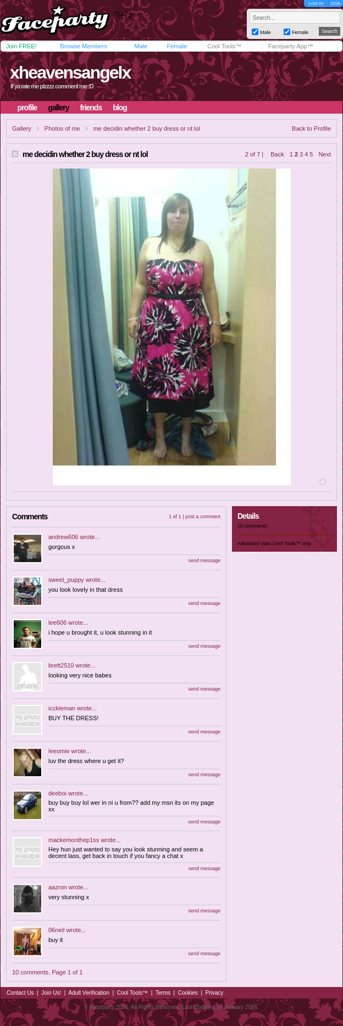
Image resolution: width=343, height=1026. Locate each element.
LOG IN (315, 3)
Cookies (188, 993)
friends (91, 107)
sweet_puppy (66, 579)
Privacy (215, 993)
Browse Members (83, 46)
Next (324, 154)
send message (204, 560)
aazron (57, 887)
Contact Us (20, 993)
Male (140, 46)
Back (277, 154)
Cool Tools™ (224, 46)
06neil (56, 930)
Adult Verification (88, 993)
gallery (58, 107)
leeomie (59, 751)
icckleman (61, 708)
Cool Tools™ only (292, 543)
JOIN (335, 3)
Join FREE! (21, 46)
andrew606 (63, 537)
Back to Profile (311, 128)
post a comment (202, 516)
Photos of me (62, 128)
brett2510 (61, 665)
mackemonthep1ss (73, 840)
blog (120, 107)
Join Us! (51, 993)
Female (177, 46)
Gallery (21, 128)
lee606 (57, 622)
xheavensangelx (70, 72)
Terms (163, 993)
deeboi (57, 793)
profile (27, 107)
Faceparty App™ (290, 46)
